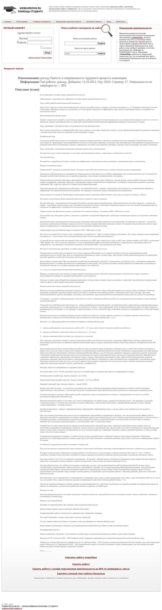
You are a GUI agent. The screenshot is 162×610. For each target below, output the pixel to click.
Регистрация (47, 57)
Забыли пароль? (34, 57)
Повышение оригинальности (135, 28)
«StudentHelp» (137, 37)
